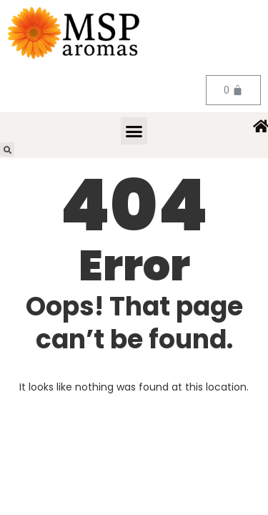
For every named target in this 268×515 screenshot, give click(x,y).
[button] (134, 130)
